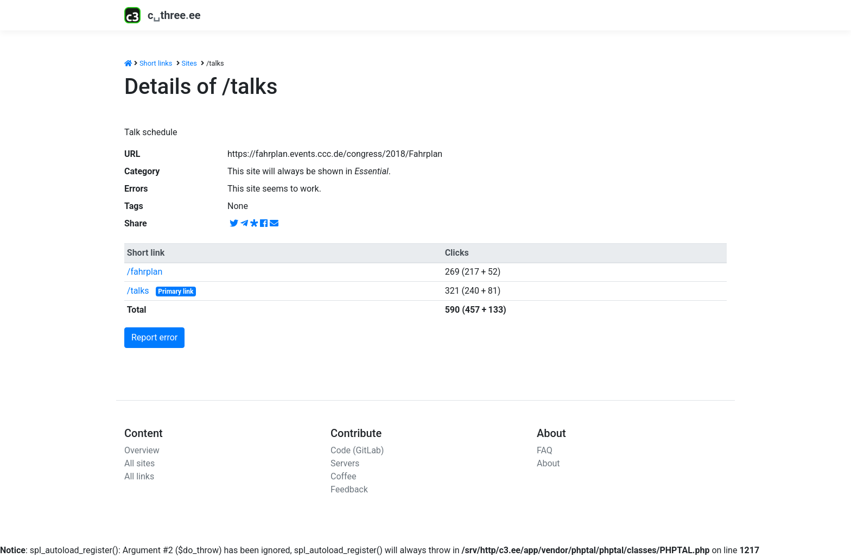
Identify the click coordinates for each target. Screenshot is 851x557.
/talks (138, 291)
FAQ (544, 450)
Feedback (349, 489)
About (548, 463)
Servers (345, 463)
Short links (155, 63)
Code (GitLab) (357, 450)
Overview (142, 450)
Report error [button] (154, 337)
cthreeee (162, 15)
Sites (189, 63)
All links (139, 476)
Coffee (343, 476)
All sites (139, 463)
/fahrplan (145, 272)
